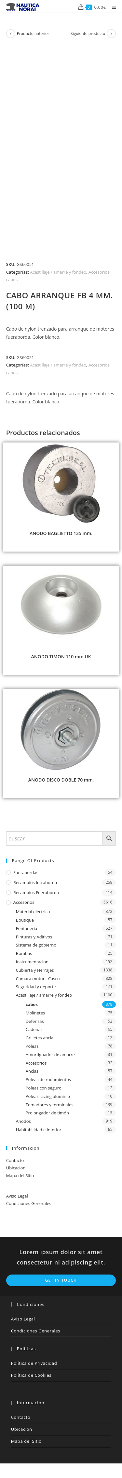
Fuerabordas (25, 872)
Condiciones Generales (28, 1203)
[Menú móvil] (111, 7)
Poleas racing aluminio (48, 1096)
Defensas (35, 1021)
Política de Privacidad (34, 1363)
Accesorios (99, 272)
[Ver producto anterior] (10, 33)
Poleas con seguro (43, 1088)
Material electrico (33, 911)
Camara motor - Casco (38, 978)
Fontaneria (26, 928)
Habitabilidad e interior (38, 1130)
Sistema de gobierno (36, 945)
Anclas (32, 1071)
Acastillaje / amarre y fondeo (58, 272)
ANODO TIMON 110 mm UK (61, 656)
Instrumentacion (32, 962)
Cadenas (34, 1029)
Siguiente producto (88, 33)
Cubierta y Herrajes (35, 970)
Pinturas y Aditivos (34, 937)
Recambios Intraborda (35, 882)
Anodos (23, 1121)
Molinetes (35, 1013)
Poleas (32, 1046)
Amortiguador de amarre (50, 1054)
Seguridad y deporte (36, 987)
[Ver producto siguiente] (111, 33)
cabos (12, 279)
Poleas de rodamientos (48, 1079)
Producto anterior (33, 33)
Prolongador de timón (47, 1113)
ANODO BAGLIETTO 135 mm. (61, 533)
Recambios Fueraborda (36, 892)
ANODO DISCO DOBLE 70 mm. (61, 780)
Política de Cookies (31, 1375)
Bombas (24, 953)
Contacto (15, 1160)
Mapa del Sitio (20, 1175)
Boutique (25, 920)
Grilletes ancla (39, 1038)
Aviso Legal (17, 1196)
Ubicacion (15, 1168)
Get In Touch (61, 1280)
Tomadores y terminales (50, 1105)
